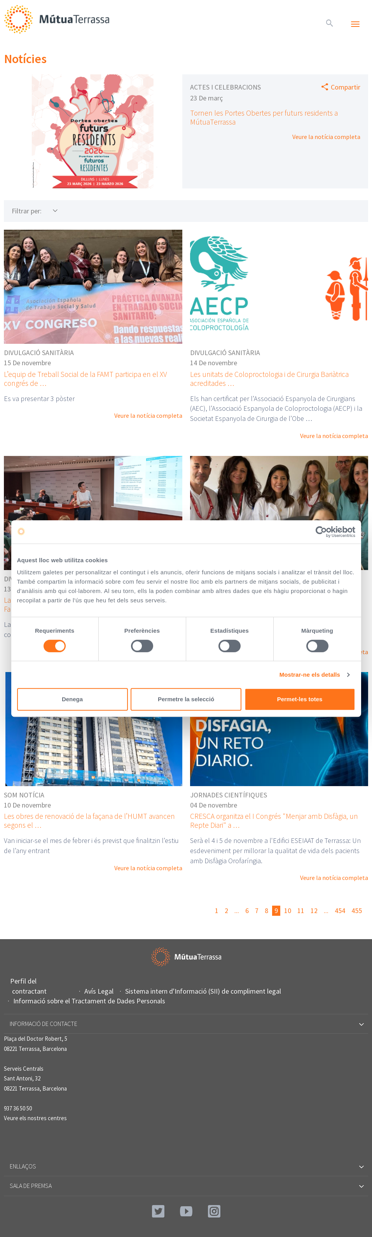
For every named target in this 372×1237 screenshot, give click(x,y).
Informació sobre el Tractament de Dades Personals (90, 1000)
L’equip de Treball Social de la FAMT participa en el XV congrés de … (85, 379)
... (236, 910)
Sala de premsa (186, 1185)
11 (300, 910)
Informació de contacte (186, 1024)
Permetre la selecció (186, 699)
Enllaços (186, 1166)
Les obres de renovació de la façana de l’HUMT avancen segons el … (89, 820)
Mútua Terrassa (58, 19)
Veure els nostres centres (35, 1118)
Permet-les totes (300, 699)
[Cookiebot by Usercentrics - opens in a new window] (321, 532)
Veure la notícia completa (326, 137)
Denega (72, 699)
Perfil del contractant (29, 986)
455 (356, 910)
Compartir (345, 87)
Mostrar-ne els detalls (309, 674)
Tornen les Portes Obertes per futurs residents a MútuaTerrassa (264, 117)
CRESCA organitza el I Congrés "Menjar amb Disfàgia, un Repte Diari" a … (274, 820)
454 (340, 910)
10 (287, 910)
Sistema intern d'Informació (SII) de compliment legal (204, 991)
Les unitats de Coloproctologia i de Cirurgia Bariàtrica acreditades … (269, 379)
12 (314, 910)
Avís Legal (100, 991)
